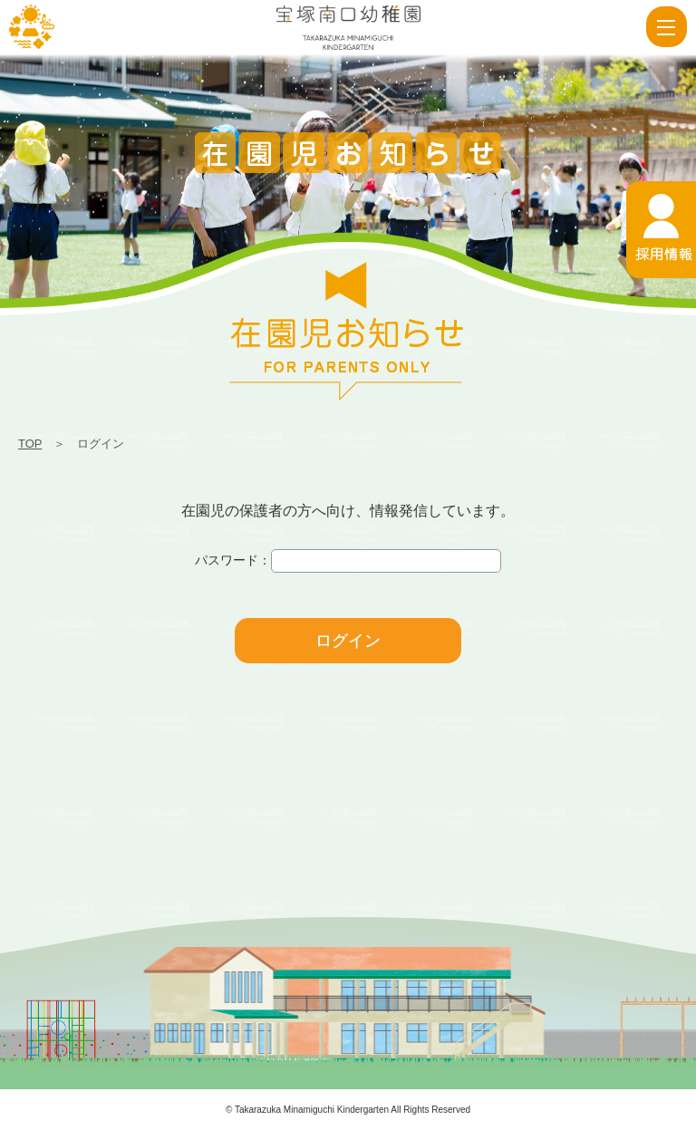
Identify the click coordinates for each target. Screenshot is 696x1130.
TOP (30, 443)
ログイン (348, 641)
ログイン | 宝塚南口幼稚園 (31, 27)
